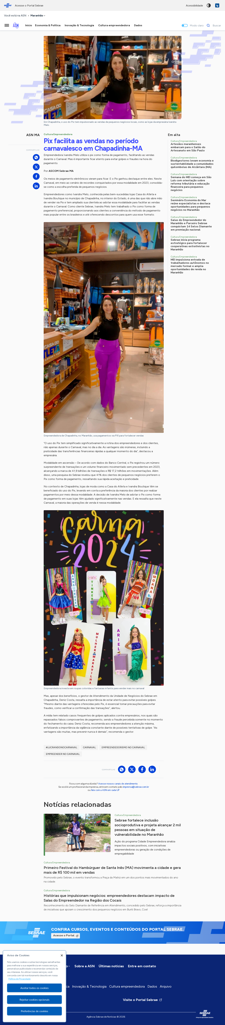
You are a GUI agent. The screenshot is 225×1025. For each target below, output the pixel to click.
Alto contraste (208, 5)
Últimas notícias (111, 966)
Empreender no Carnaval (63, 754)
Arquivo (166, 986)
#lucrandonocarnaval (61, 747)
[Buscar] (213, 25)
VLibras (217, 5)
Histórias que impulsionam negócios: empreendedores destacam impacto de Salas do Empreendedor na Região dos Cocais (109, 898)
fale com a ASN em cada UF (105, 790)
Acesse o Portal (63, 935)
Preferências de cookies (34, 1011)
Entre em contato (142, 966)
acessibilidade (194, 5)
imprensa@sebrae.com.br (136, 787)
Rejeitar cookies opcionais (34, 999)
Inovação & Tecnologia (89, 986)
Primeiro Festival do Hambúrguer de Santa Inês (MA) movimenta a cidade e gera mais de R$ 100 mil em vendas (112, 870)
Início (28, 25)
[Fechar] (62, 955)
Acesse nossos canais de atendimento (117, 783)
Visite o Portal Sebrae (142, 1000)
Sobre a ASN (84, 966)
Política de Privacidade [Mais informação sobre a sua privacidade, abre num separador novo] (19, 979)
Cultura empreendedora (127, 986)
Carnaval (89, 747)
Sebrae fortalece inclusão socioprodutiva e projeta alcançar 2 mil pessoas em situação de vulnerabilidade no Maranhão (148, 827)
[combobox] (38, 15)
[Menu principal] (6, 25)
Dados (152, 986)
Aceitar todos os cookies (34, 987)
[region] (34, 986)
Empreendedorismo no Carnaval (123, 747)
